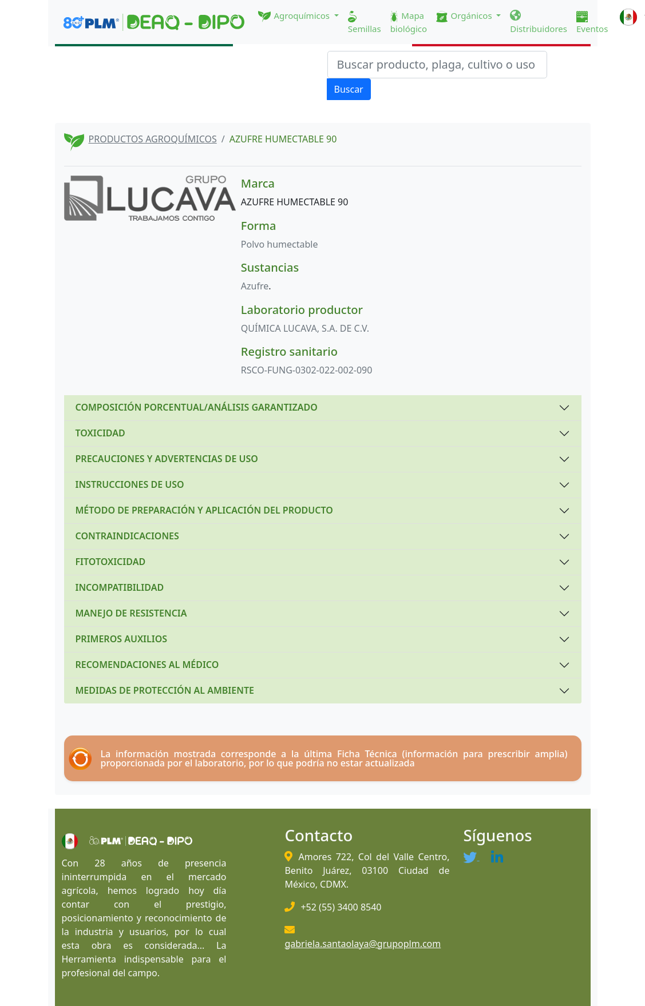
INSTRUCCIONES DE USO (130, 484)
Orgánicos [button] (465, 16)
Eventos (592, 22)
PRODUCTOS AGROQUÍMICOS (153, 139)
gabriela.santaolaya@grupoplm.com (362, 943)
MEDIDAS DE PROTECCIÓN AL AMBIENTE (165, 690)
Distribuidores (538, 22)
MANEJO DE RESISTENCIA (131, 613)
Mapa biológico (409, 22)
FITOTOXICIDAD (111, 561)
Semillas (364, 22)
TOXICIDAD (100, 433)
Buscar (348, 89)
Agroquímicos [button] (295, 16)
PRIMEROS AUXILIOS (122, 639)
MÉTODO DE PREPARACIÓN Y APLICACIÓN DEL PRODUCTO (204, 510)
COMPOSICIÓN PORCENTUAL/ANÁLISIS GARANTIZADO (197, 407)
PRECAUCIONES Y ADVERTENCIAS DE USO (167, 458)
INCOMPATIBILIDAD (120, 587)
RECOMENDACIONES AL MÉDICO (147, 664)
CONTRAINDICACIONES (127, 536)
